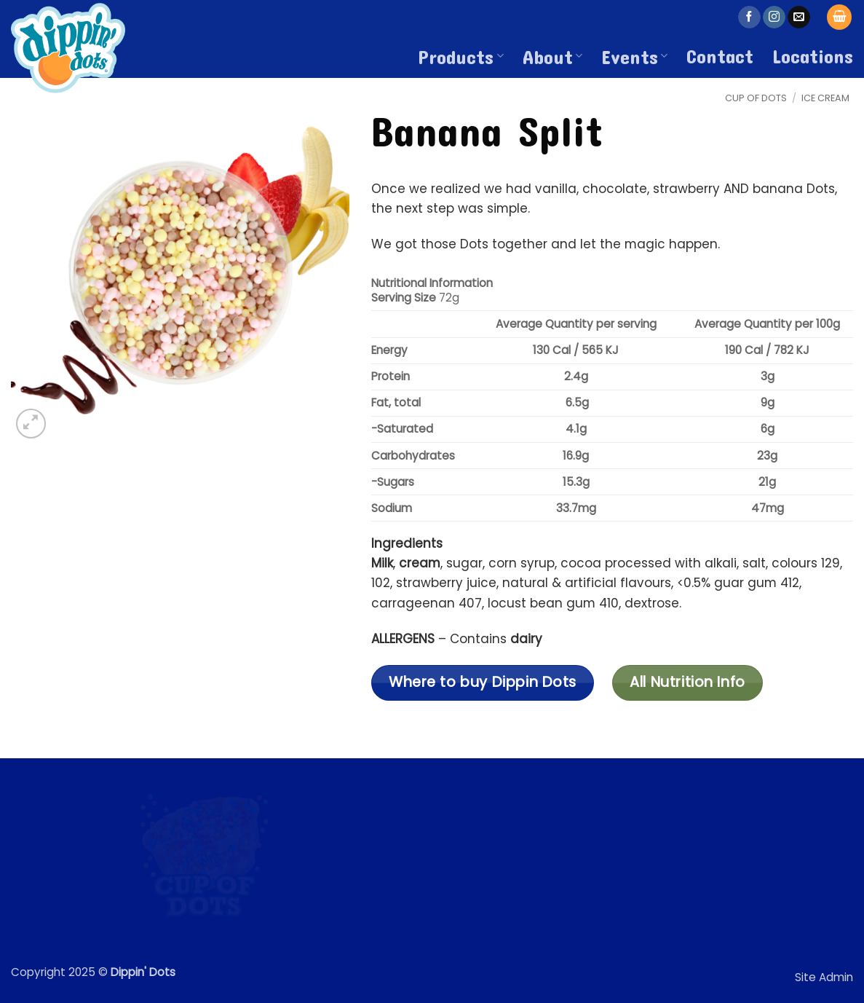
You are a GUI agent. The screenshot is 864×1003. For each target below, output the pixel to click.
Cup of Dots (756, 98)
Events (634, 56)
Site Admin (824, 977)
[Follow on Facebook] (749, 17)
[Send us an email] (799, 17)
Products (460, 56)
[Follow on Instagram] (774, 17)
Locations (812, 55)
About (552, 56)
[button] (839, 17)
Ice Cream (825, 98)
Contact (719, 55)
